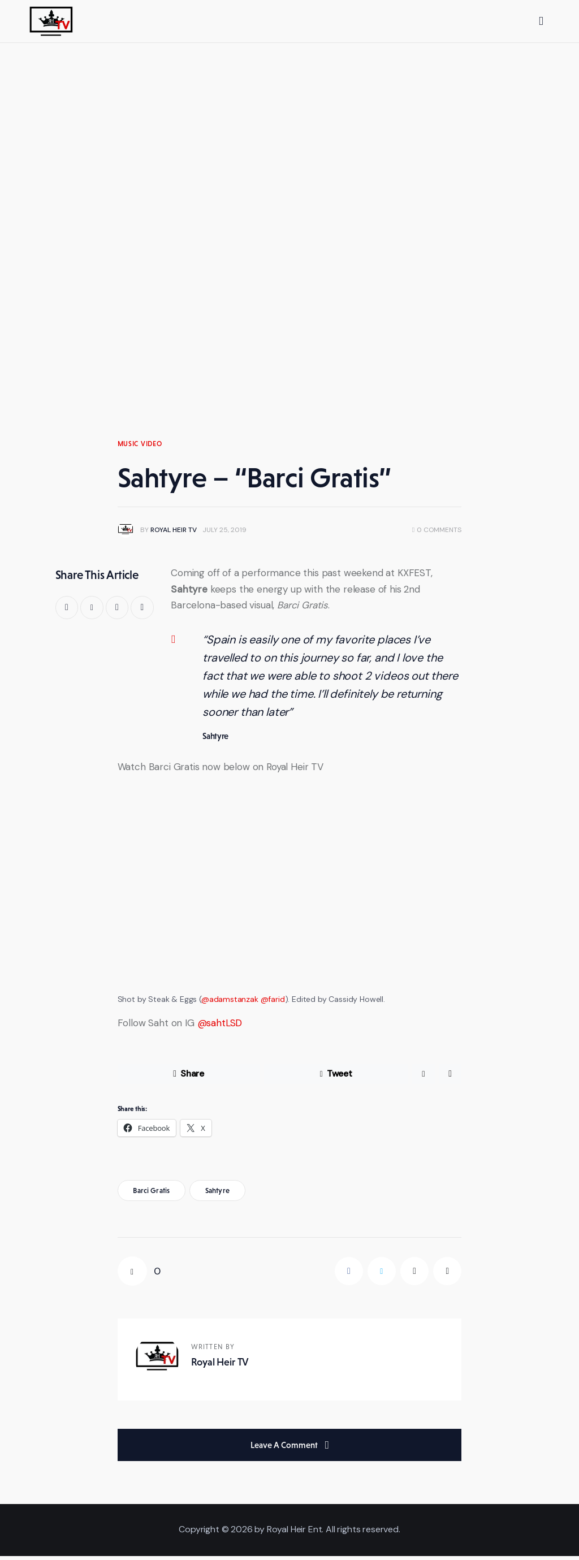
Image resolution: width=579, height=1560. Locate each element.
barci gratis (151, 1194)
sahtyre (217, 1194)
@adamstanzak (229, 1003)
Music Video (140, 448)
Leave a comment (284, 1449)
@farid (273, 1003)
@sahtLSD (220, 1027)
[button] (142, 611)
